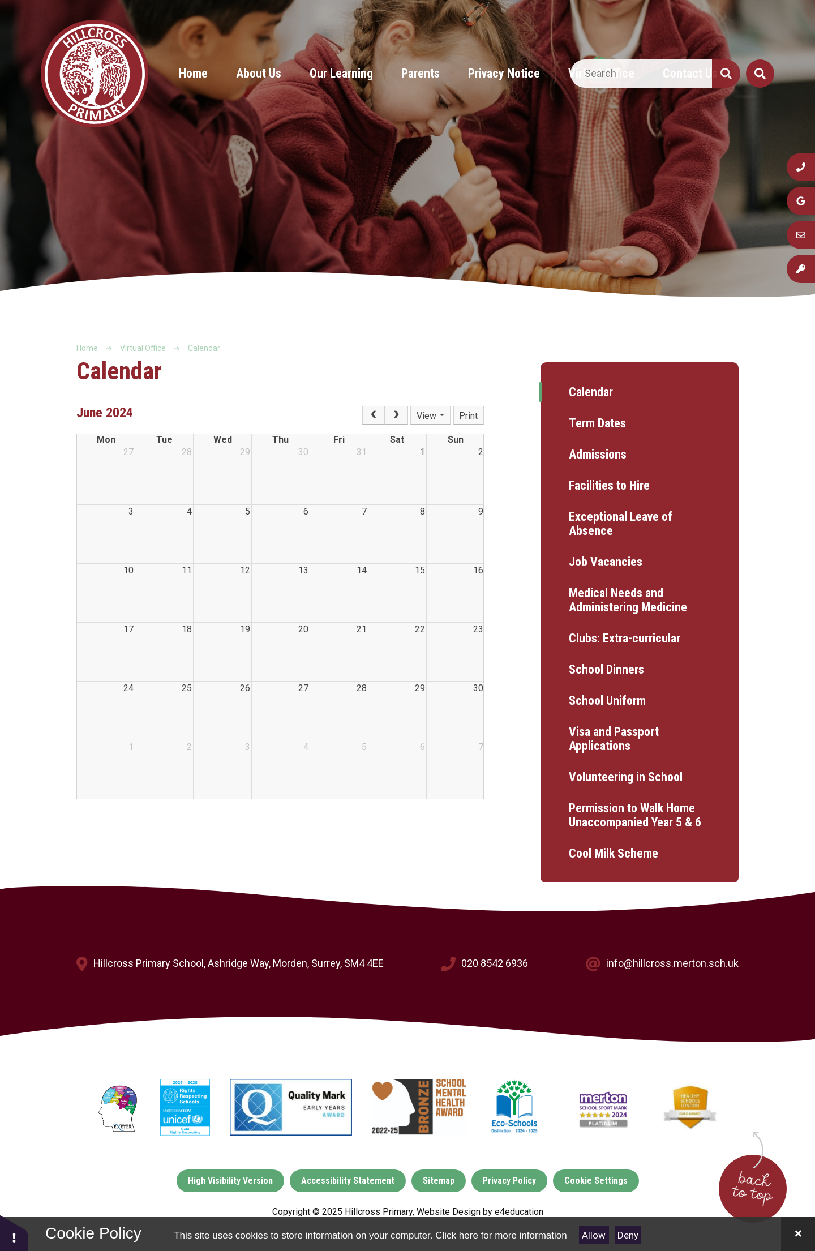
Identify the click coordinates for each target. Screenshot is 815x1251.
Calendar (204, 348)
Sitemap (438, 1180)
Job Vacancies (605, 562)
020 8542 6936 (494, 963)
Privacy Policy (509, 1180)
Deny (627, 1235)
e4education (519, 1211)
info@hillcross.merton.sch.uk (672, 963)
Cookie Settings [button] (596, 1180)
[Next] (396, 415)
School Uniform (607, 700)
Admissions (598, 454)
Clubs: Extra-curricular (624, 638)
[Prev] (373, 415)
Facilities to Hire (609, 485)
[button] (14, 1232)
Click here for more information (501, 1235)
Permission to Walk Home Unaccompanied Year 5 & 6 (635, 815)
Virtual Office (143, 348)
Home (87, 348)
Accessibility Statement (347, 1180)
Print (468, 415)
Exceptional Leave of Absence (620, 523)
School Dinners (606, 669)
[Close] (798, 1234)
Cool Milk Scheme (613, 853)
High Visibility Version (230, 1180)
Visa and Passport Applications (614, 739)
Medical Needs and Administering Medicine (628, 600)
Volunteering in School (626, 777)
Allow (594, 1235)
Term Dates (597, 423)
